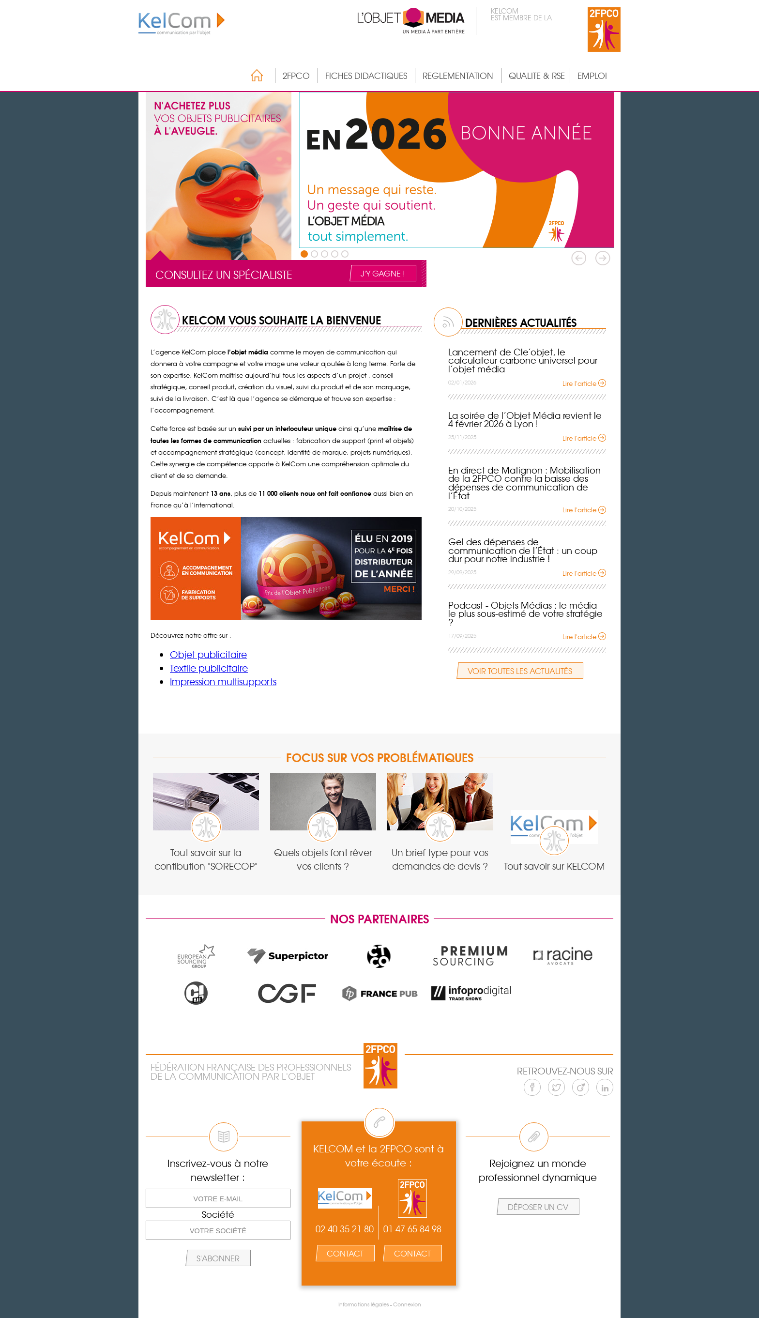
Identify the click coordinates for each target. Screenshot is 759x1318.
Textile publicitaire (209, 667)
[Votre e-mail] (218, 1198)
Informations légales (363, 1304)
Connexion (407, 1304)
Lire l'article (579, 383)
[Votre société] (218, 1230)
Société (218, 1214)
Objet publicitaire (208, 654)
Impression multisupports (223, 681)
